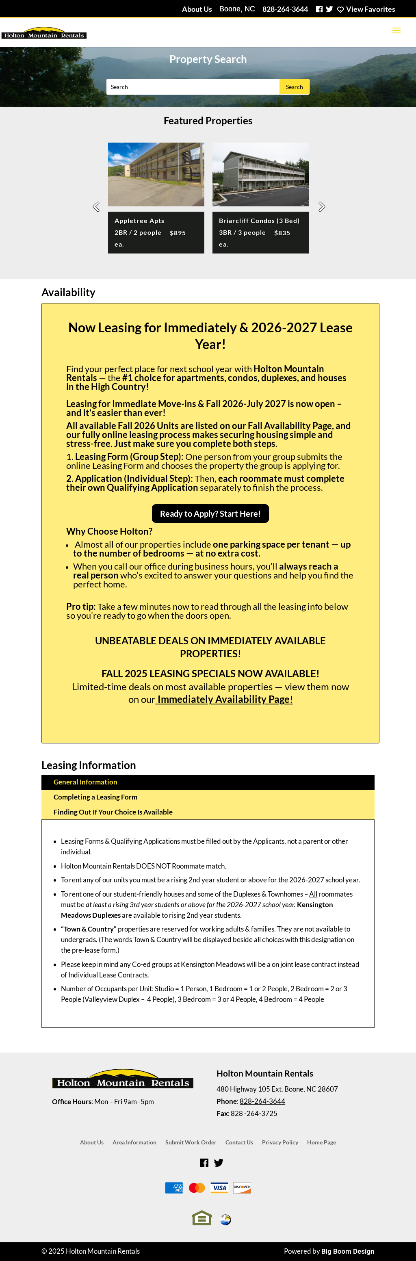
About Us (197, 8)
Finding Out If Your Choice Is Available (113, 812)
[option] (156, 201)
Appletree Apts (150, 232)
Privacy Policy (280, 1143)
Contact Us (239, 1143)
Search (294, 86)
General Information (85, 782)
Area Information (134, 1143)
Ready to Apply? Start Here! (210, 513)
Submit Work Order (191, 1143)
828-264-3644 (285, 8)
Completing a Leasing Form (95, 797)
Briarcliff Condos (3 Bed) (259, 232)
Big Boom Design (348, 1251)
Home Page (321, 1143)
